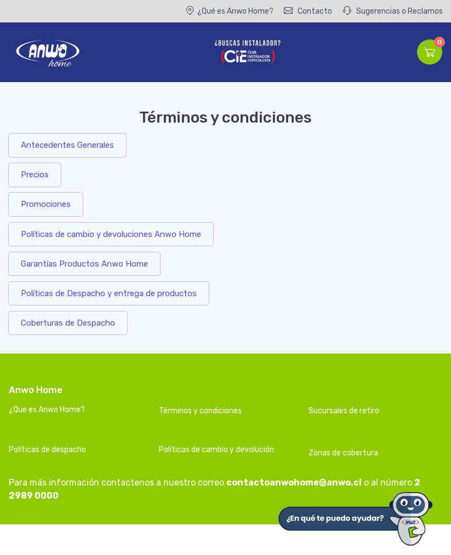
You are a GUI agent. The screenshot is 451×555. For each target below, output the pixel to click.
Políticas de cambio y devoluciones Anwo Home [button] (111, 234)
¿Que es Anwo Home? (47, 409)
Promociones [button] (46, 204)
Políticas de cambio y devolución (216, 449)
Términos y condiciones (200, 410)
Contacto (308, 11)
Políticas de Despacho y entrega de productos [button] (109, 293)
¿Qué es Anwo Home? (229, 11)
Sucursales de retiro (344, 410)
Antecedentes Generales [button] (67, 145)
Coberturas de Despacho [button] (68, 323)
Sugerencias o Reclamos (392, 11)
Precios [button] (35, 175)
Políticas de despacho (47, 449)
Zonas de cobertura (343, 453)
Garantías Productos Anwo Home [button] (84, 264)
